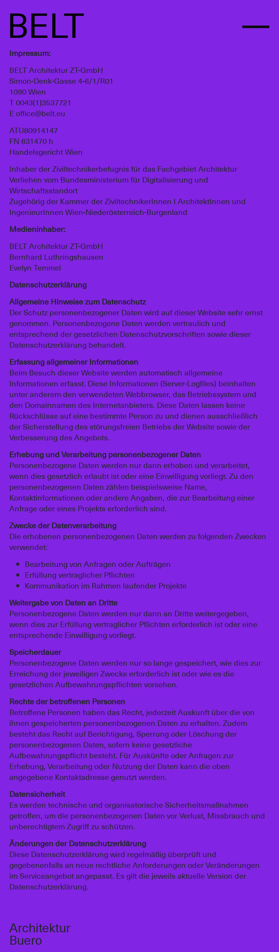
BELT (45, 23)
